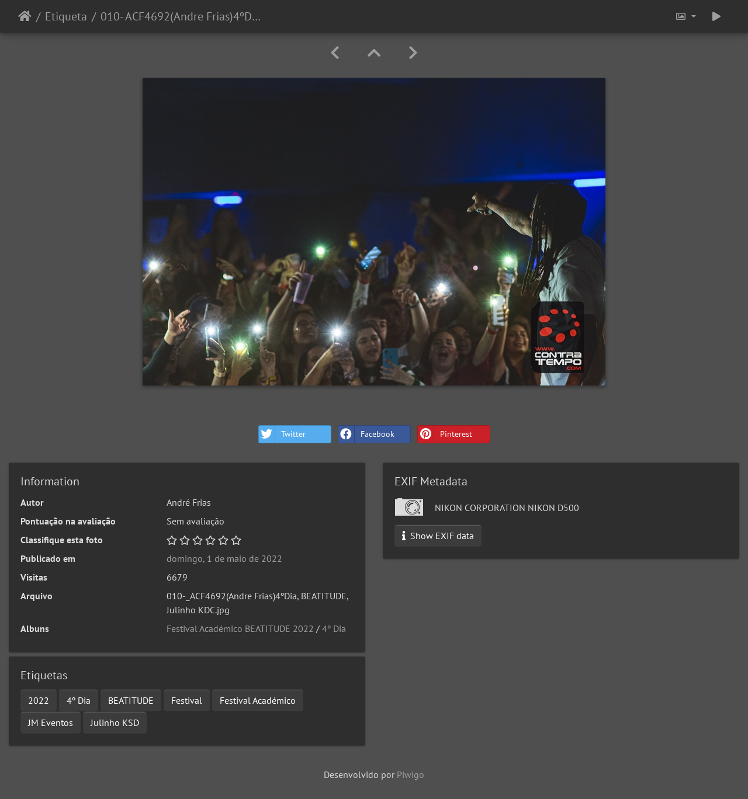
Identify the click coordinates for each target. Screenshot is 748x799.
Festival (186, 700)
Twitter (282, 434)
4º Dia (334, 628)
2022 (38, 700)
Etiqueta (66, 16)
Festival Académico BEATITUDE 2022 (240, 628)
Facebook (366, 434)
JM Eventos (50, 722)
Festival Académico (258, 700)
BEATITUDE (131, 700)
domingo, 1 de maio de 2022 (224, 558)
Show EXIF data (438, 535)
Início (25, 16)
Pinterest (445, 434)
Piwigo (410, 774)
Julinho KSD (115, 722)
